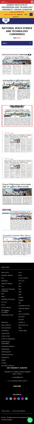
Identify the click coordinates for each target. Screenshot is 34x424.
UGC (19, 303)
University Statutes (23, 308)
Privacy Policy (5, 411)
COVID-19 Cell (5, 336)
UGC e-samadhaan (23, 314)
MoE (19, 286)
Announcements (6, 328)
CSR (2, 286)
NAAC (20, 292)
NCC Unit (4, 302)
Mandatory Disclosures (8, 299)
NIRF (26, 14)
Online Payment (6, 352)
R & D (3, 305)
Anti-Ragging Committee (5, 311)
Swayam (20, 300)
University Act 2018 (24, 306)
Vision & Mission (6, 307)
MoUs (3, 296)
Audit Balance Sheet (7, 315)
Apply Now (17, 12)
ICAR (19, 283)
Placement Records (7, 354)
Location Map (22, 330)
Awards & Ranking (6, 283)
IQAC (2, 294)
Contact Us (15, 16)
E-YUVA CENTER (23, 278)
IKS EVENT (21, 317)
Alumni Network (6, 325)
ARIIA (20, 275)
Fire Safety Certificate (7, 365)
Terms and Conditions (18, 411)
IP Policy (3, 363)
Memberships (5, 349)
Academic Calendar (7, 275)
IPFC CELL (21, 281)
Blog (19, 328)
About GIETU (5, 272)
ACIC (2, 278)
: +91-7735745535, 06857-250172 (17, 381)
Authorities (4, 281)
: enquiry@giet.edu (17, 377)
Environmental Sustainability (5, 342)
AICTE (20, 272)
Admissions (4, 322)
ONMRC (20, 297)
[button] (30, 420)
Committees (5, 330)
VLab (19, 311)
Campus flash (5, 333)
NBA (19, 289)
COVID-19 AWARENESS (8, 339)
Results (3, 360)
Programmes (5, 357)
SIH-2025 (21, 319)
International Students (7, 346)
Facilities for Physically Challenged (7, 290)
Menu (5, 43)
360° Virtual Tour (23, 325)
